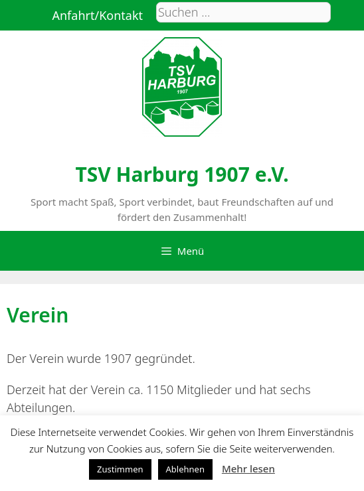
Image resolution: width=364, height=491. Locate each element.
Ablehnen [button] (185, 469)
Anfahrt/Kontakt (97, 15)
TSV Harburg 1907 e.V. (181, 174)
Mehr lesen (248, 468)
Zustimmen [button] (120, 469)
